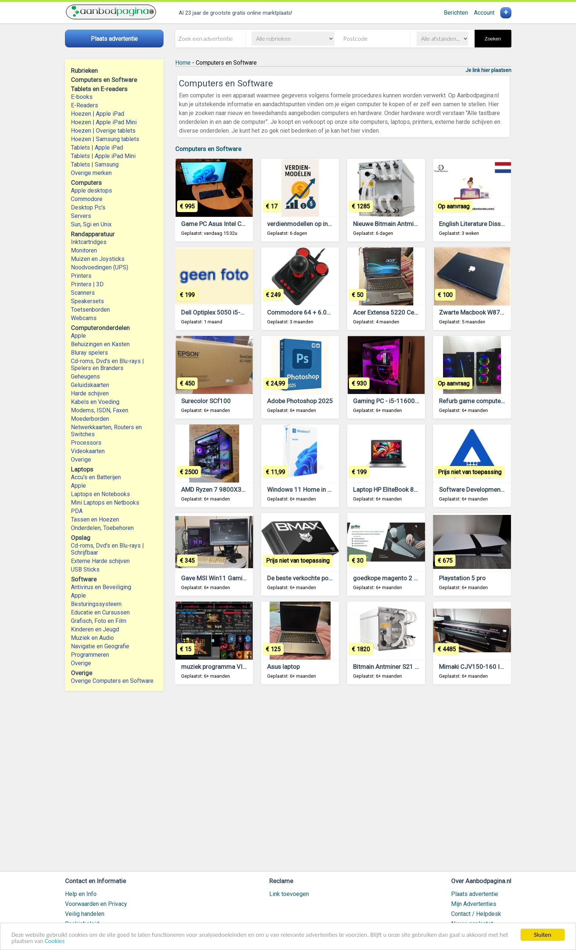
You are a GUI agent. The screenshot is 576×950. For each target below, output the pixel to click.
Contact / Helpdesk (476, 913)
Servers (81, 215)
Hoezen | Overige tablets (103, 130)
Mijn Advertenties (473, 903)
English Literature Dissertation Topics (490, 223)
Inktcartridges (89, 242)
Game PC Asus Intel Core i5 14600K (231, 223)
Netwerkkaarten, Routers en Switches (106, 431)
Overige (81, 459)
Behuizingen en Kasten (100, 344)
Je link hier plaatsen (488, 70)
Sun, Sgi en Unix (91, 224)
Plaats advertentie (474, 893)
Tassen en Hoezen (95, 519)
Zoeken (493, 39)
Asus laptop (283, 666)
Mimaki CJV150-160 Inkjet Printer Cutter (495, 666)
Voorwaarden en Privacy (96, 903)
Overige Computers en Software (112, 680)
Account (484, 12)
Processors (86, 442)
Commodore (86, 199)
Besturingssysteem (96, 604)
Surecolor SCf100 (206, 401)
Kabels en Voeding (95, 401)
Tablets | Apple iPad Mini (103, 156)
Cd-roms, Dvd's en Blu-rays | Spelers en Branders (107, 365)
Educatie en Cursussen (100, 612)
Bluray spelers (89, 352)
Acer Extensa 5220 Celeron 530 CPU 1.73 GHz (417, 312)
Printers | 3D (87, 284)
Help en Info (81, 893)
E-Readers (84, 105)
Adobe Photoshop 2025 (300, 401)
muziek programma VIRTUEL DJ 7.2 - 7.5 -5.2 (243, 666)
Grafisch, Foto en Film (98, 620)
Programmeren (90, 654)
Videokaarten (88, 451)
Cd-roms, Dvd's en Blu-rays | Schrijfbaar (107, 549)
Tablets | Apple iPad (97, 147)
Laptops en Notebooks (100, 494)
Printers (81, 275)
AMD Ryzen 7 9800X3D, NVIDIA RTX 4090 (238, 489)
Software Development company (484, 489)
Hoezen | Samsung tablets (105, 139)
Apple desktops (91, 190)
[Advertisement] (343, 781)
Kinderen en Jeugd (95, 629)
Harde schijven (90, 393)
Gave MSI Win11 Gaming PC (220, 578)
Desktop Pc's (88, 207)
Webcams (84, 318)
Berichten (456, 12)
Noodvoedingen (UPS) (99, 267)
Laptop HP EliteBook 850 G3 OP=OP (402, 489)
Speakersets (87, 301)
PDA (77, 511)
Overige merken (91, 172)
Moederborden (90, 418)
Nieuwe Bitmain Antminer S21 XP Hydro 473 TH (418, 223)
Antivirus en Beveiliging (101, 587)
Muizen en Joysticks (98, 258)
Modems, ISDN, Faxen (99, 410)
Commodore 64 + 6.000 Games (311, 312)
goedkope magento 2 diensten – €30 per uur (414, 578)
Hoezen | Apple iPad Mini (104, 122)
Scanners (83, 292)
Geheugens (85, 376)
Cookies (55, 941)
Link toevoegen (289, 893)
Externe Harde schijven (100, 561)
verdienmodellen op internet (305, 223)
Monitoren (84, 250)
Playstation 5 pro (462, 578)
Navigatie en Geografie (100, 646)
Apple (78, 335)
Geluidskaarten (90, 384)
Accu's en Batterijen (96, 477)
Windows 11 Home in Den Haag (310, 489)
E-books (82, 96)
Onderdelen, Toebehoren (102, 527)
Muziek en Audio (92, 637)
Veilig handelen (84, 913)
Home (183, 62)
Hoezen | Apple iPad (97, 113)
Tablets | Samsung (95, 164)
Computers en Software (208, 149)
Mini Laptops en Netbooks (105, 502)
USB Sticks (85, 569)
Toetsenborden (90, 309)
